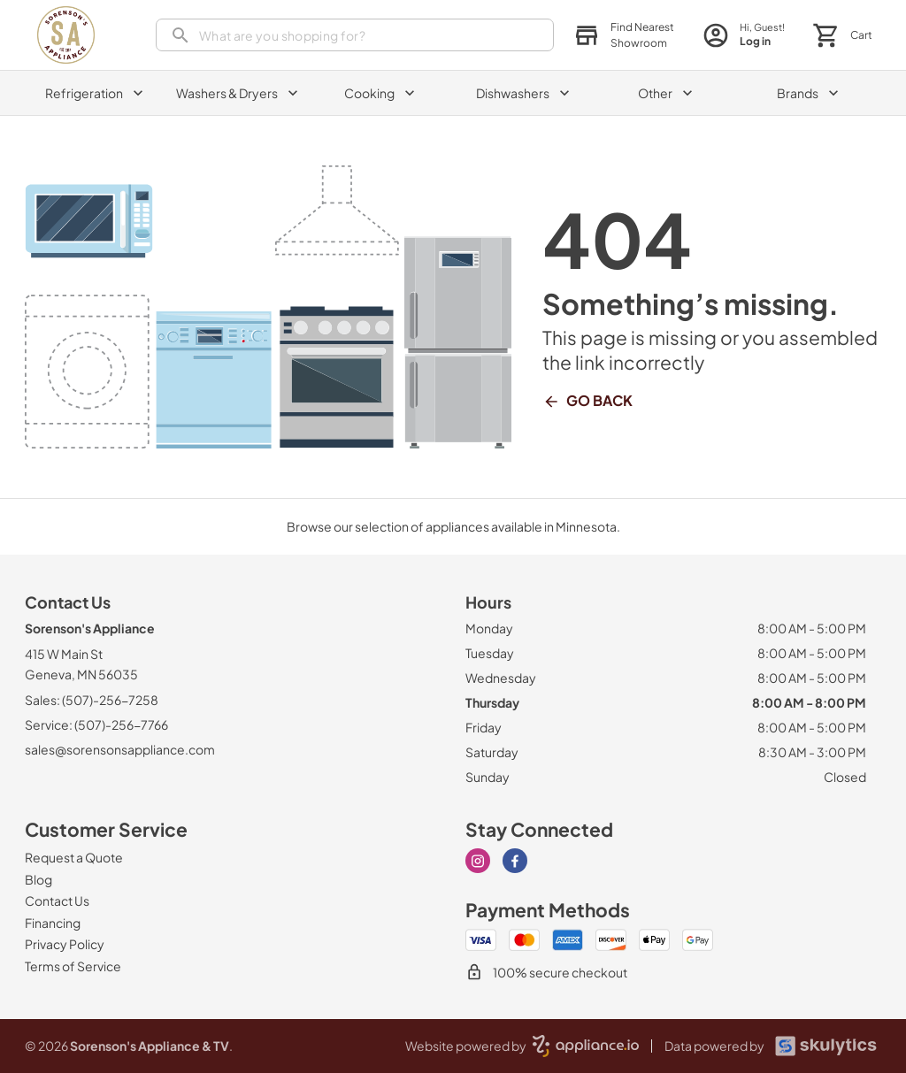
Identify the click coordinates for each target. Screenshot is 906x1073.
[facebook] (515, 860)
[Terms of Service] (73, 966)
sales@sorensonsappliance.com (120, 749)
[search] (355, 35)
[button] (624, 35)
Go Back (587, 401)
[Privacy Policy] (64, 944)
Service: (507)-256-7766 (96, 724)
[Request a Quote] (74, 857)
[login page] (744, 34)
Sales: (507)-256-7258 (91, 700)
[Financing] (53, 923)
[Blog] (38, 879)
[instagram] (477, 860)
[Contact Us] (57, 900)
